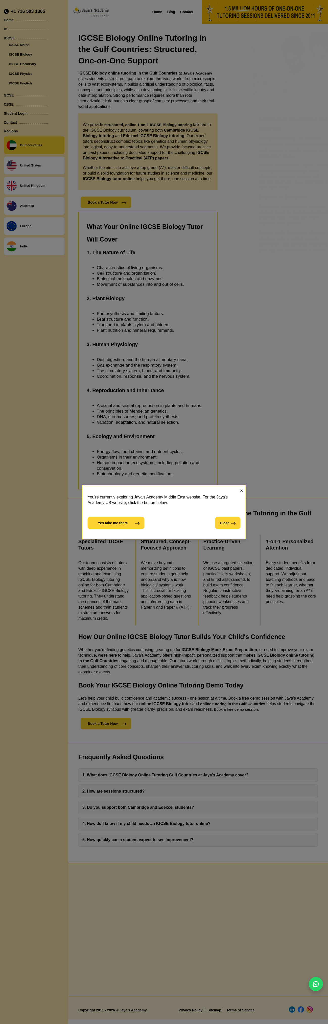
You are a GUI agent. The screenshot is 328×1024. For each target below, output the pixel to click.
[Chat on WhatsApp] (316, 984)
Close (228, 523)
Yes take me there (119, 523)
